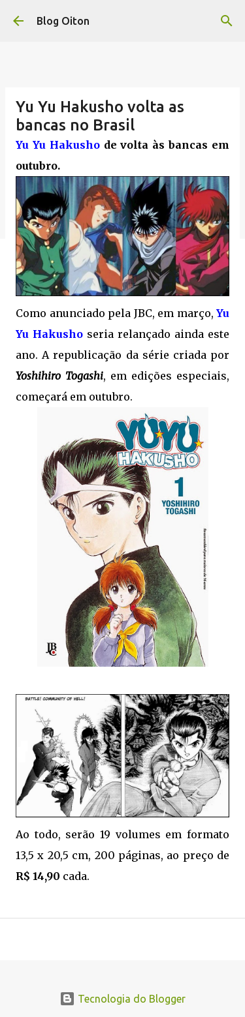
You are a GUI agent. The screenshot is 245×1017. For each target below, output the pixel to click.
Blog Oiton (63, 21)
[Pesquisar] (227, 21)
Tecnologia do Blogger (122, 999)
